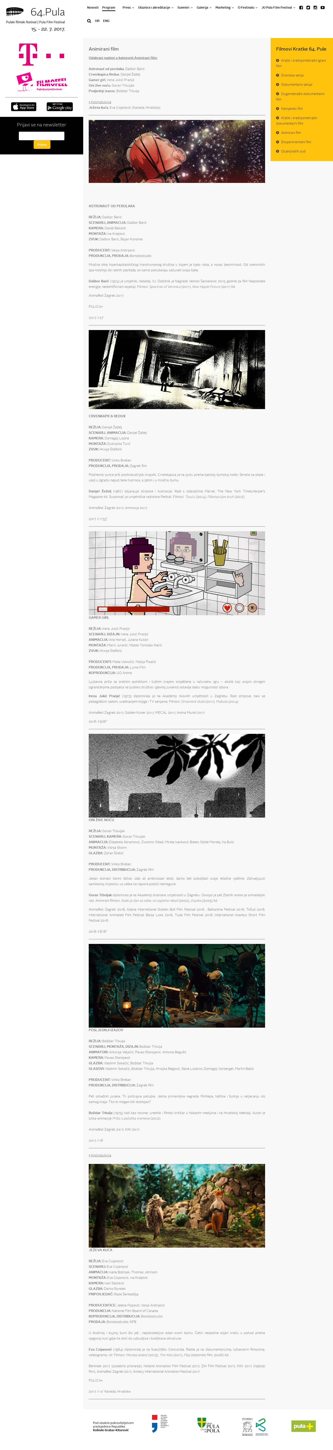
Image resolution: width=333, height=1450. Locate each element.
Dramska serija (292, 75)
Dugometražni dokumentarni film (300, 97)
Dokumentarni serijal (296, 85)
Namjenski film (292, 109)
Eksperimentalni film (296, 142)
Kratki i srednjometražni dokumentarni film (296, 121)
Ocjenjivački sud (293, 151)
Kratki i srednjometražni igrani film (301, 63)
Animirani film (291, 133)
